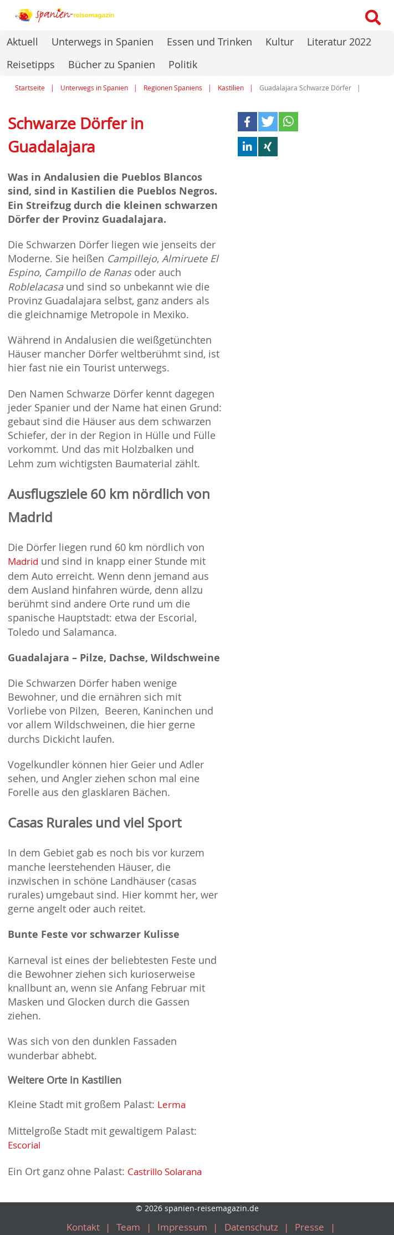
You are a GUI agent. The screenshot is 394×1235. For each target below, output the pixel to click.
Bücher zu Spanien (111, 64)
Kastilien (231, 88)
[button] (247, 121)
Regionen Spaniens (173, 88)
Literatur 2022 (339, 41)
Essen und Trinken (209, 41)
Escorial (26, 1143)
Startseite (30, 88)
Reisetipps (31, 64)
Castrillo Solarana (168, 1168)
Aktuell (22, 41)
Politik (182, 64)
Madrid (24, 561)
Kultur (279, 41)
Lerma (172, 1103)
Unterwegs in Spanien (102, 41)
